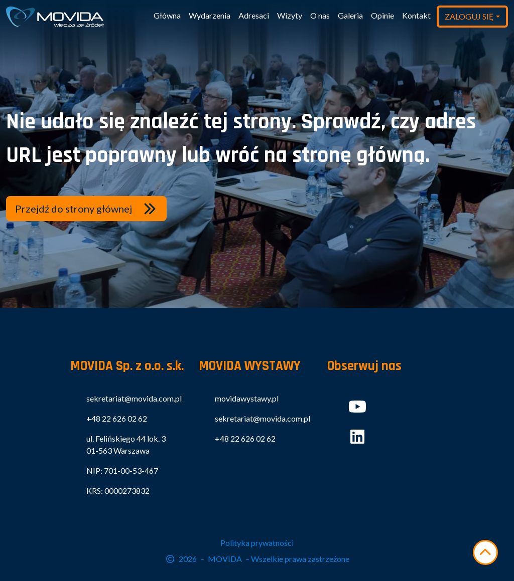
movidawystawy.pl (247, 398)
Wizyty (289, 15)
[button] (86, 208)
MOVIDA (225, 558)
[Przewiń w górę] (485, 552)
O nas (320, 15)
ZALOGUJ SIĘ (469, 16)
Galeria (350, 15)
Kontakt (416, 15)
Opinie (382, 15)
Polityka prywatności (257, 542)
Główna (167, 15)
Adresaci (253, 15)
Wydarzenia (209, 15)
